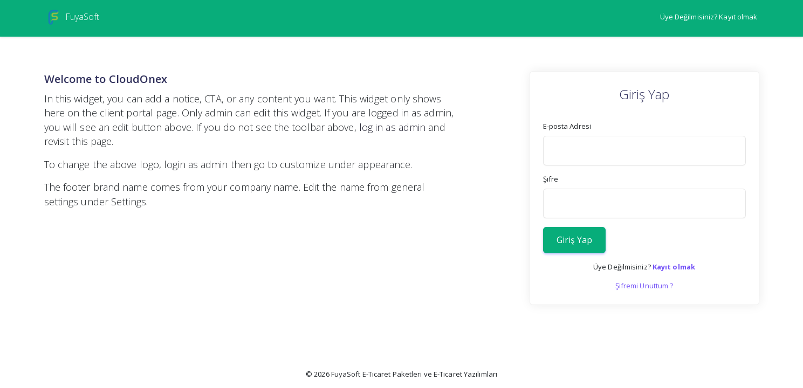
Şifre (551, 179)
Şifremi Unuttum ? (644, 285)
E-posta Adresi (567, 126)
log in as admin (392, 127)
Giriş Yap (574, 240)
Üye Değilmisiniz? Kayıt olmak (709, 17)
